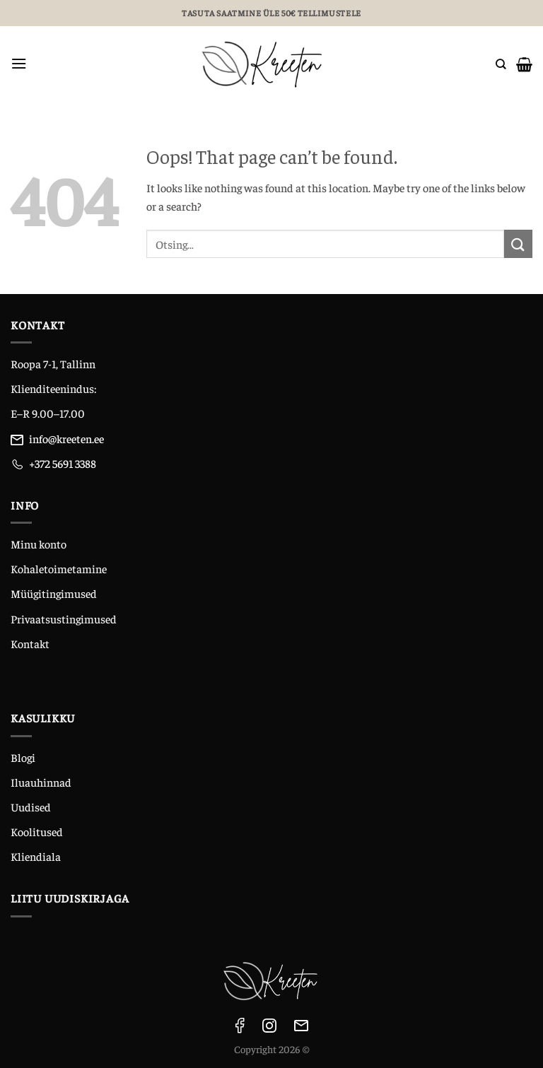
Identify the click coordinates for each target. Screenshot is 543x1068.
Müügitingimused (54, 593)
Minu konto (38, 543)
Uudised (31, 806)
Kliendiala (36, 856)
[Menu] (19, 64)
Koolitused (37, 831)
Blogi (23, 757)
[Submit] (518, 243)
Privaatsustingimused (64, 618)
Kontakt (30, 643)
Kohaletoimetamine (59, 568)
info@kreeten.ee (66, 438)
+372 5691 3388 (62, 463)
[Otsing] (501, 63)
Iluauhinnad (41, 782)
